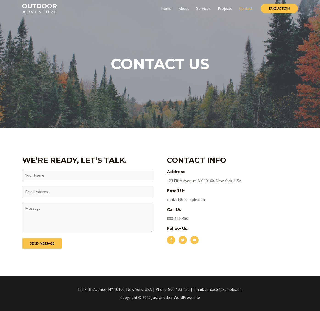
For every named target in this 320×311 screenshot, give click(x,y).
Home (166, 8)
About (184, 8)
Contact (245, 8)
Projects (225, 8)
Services (203, 8)
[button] (171, 240)
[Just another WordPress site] (39, 8)
